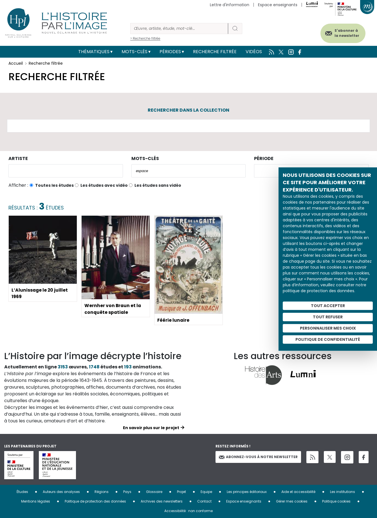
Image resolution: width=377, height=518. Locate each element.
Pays (127, 491)
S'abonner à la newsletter (345, 33)
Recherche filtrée (215, 51)
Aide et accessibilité (298, 491)
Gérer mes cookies (292, 501)
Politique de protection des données (95, 501)
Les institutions (342, 491)
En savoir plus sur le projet (151, 428)
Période (263, 158)
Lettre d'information (229, 5)
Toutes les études (54, 185)
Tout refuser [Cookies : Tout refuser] (328, 317)
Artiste (18, 158)
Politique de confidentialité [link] (327, 339)
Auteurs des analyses (61, 491)
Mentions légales (35, 501)
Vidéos (254, 51)
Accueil (15, 63)
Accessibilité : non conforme (188, 510)
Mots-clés (134, 51)
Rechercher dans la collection (188, 110)
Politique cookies (336, 501)
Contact (204, 501)
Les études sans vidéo (157, 185)
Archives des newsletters (162, 501)
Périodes (170, 51)
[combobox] (65, 170)
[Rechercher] (179, 28)
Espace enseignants (277, 5)
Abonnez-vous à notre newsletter (258, 456)
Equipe (206, 491)
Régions (102, 491)
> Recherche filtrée (145, 38)
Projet (181, 491)
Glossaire (154, 491)
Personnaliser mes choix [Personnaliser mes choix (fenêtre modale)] (328, 328)
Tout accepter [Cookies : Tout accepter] (328, 305)
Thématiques (93, 51)
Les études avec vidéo (104, 185)
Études (22, 491)
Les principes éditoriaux (247, 491)
